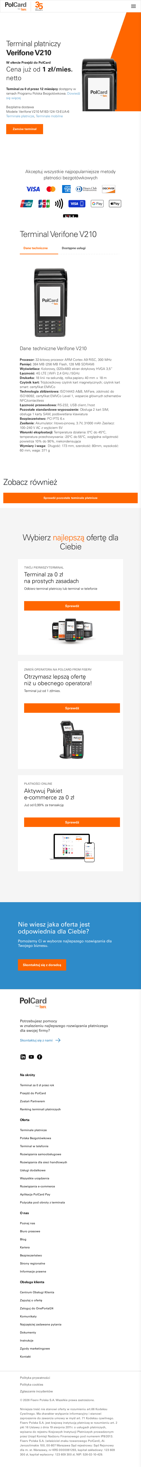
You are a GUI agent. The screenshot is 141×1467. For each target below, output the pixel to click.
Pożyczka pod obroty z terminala (42, 1202)
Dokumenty (28, 1332)
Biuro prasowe (30, 1231)
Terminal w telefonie (34, 1146)
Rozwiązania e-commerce (37, 1186)
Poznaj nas (27, 1223)
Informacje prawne (33, 1271)
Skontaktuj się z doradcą (42, 965)
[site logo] (18, 6)
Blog (23, 1239)
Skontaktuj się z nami (40, 1040)
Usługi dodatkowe (33, 1170)
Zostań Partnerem (32, 1101)
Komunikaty (28, 1316)
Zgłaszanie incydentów (36, 1391)
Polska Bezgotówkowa (35, 1138)
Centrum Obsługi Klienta (37, 1292)
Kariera (25, 1247)
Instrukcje (26, 1340)
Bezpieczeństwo (31, 1255)
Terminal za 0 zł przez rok (37, 1085)
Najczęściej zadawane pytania (40, 1324)
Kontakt (25, 1356)
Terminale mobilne (49, 116)
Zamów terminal (24, 129)
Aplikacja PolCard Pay (35, 1194)
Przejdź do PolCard (33, 1093)
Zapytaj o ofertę (31, 1300)
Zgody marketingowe (35, 1348)
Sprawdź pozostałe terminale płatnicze (70, 498)
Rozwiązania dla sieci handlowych (43, 1162)
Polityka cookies (31, 1384)
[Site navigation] (133, 6)
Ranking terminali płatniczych (40, 1109)
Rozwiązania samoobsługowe (40, 1154)
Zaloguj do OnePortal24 (36, 1308)
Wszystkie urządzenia (34, 1178)
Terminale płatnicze (20, 116)
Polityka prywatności (35, 1378)
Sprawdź (72, 606)
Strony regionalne (32, 1263)
